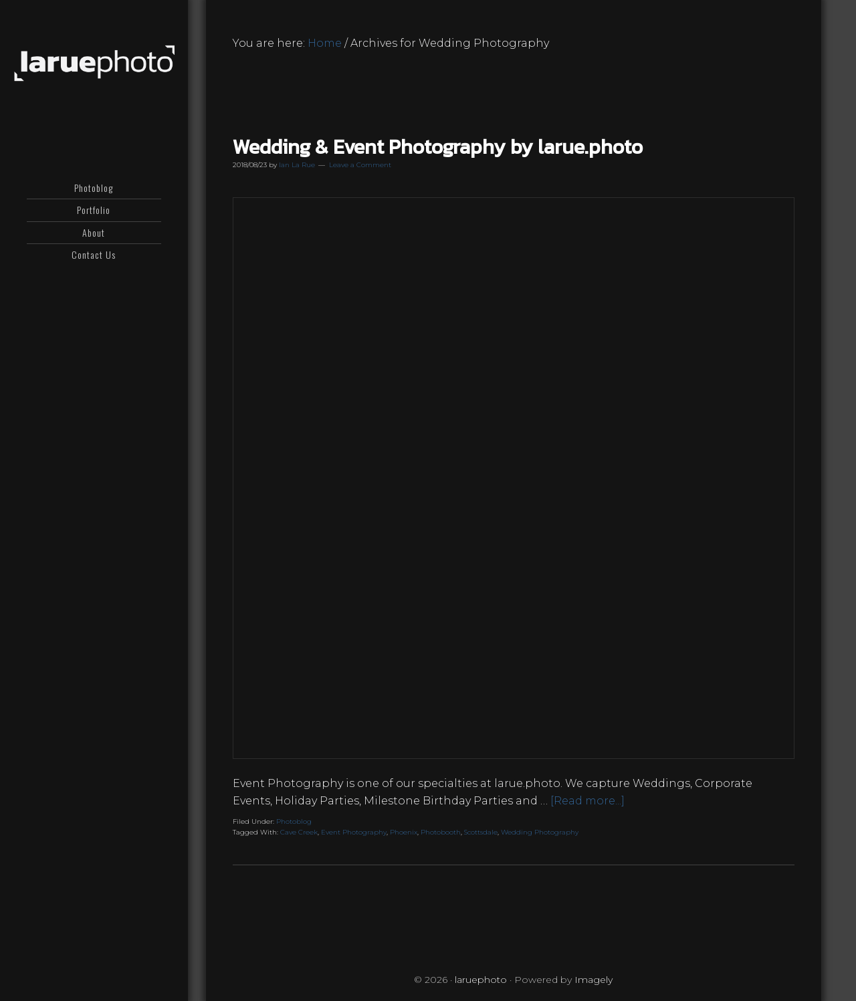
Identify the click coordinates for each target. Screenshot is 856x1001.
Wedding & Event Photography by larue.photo (438, 147)
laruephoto (94, 63)
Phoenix (403, 832)
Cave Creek (299, 832)
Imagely (593, 980)
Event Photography (354, 832)
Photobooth (441, 832)
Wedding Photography (539, 832)
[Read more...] (587, 800)
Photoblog (294, 821)
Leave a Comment (360, 164)
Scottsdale (481, 832)
